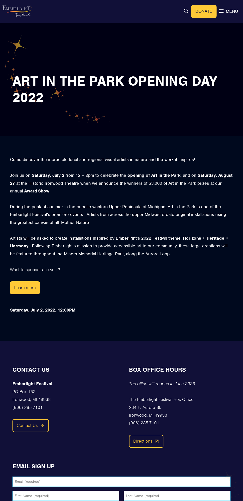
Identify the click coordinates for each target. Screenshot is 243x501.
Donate (203, 11)
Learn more (25, 287)
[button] (186, 11)
